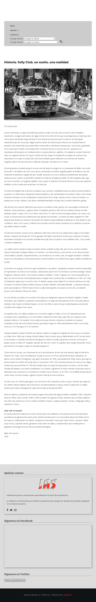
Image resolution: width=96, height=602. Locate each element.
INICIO (12, 26)
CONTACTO (14, 35)
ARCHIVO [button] (14, 30)
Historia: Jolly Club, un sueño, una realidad (36, 62)
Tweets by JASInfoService (14, 580)
